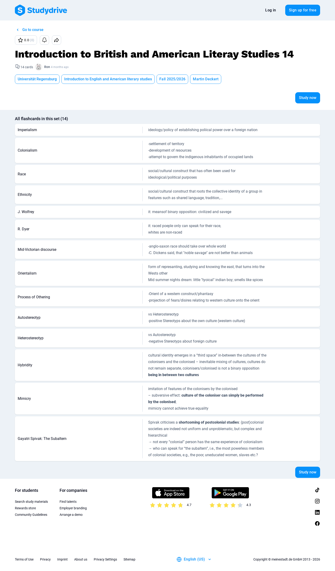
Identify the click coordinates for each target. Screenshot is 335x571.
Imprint (62, 559)
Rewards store (25, 508)
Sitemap (129, 559)
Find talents (68, 501)
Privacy (45, 559)
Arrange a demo (71, 515)
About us (80, 559)
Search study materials (31, 501)
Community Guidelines (31, 515)
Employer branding (73, 508)
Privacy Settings (105, 559)
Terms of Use (24, 559)
